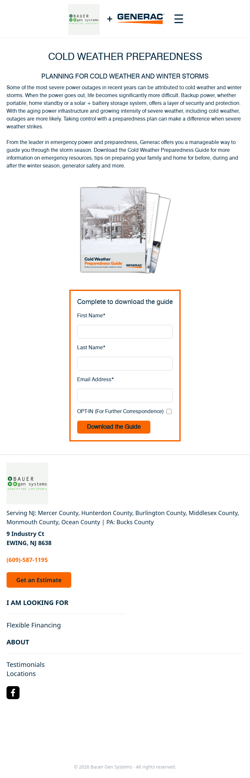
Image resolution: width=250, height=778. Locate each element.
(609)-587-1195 (27, 560)
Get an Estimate (39, 580)
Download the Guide (114, 427)
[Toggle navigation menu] (179, 18)
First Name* (91, 315)
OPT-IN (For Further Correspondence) (120, 411)
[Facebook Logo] (13, 692)
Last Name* (91, 347)
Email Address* (95, 379)
